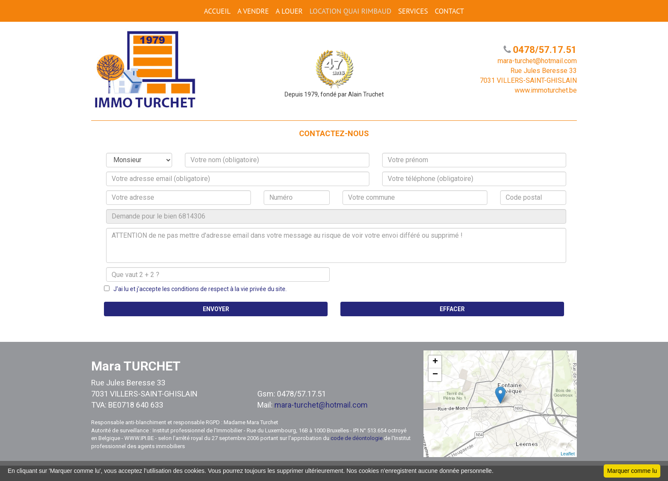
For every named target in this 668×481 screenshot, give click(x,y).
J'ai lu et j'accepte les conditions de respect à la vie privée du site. (198, 289)
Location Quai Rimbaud (350, 11)
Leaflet (568, 453)
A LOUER (289, 11)
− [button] (435, 374)
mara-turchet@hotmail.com (321, 404)
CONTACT (449, 11)
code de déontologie (357, 438)
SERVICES (413, 11)
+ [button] (435, 362)
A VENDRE (253, 11)
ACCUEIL (217, 11)
